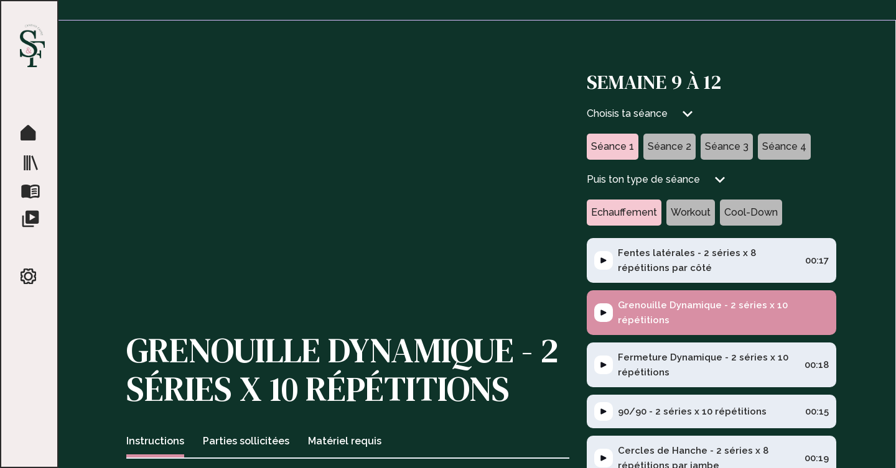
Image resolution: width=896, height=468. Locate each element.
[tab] (155, 442)
